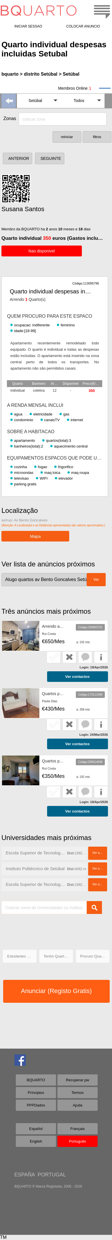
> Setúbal (69, 74)
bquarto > (11, 74)
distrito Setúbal (40, 74)
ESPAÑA (24, 1175)
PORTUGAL (52, 1175)
